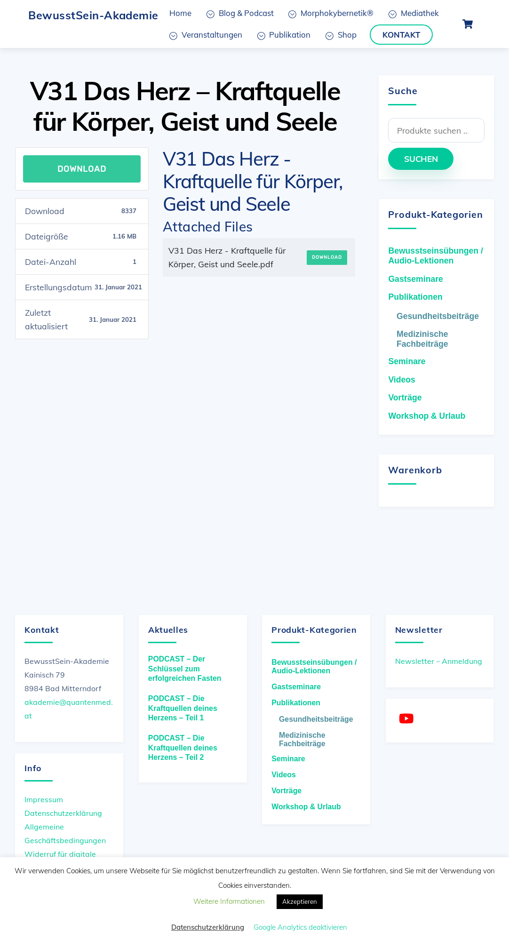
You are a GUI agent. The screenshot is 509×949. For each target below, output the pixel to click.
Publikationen (415, 297)
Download (81, 169)
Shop (341, 35)
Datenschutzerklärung (63, 813)
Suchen (421, 158)
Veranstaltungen (205, 35)
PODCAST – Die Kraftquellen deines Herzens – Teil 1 (182, 708)
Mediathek (414, 13)
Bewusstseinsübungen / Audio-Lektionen (435, 255)
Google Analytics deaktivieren (300, 927)
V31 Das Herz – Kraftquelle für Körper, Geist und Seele (185, 105)
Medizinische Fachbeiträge (422, 339)
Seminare (406, 361)
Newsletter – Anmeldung (438, 661)
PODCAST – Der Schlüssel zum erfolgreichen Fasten (185, 668)
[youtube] (408, 719)
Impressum (43, 799)
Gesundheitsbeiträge (438, 316)
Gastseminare (415, 279)
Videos (401, 379)
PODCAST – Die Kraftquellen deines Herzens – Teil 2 (182, 747)
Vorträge (405, 397)
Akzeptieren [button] (299, 901)
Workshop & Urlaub (426, 416)
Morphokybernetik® (331, 13)
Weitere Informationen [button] (229, 901)
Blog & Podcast (240, 13)
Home (180, 13)
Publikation (284, 35)
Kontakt (401, 35)
